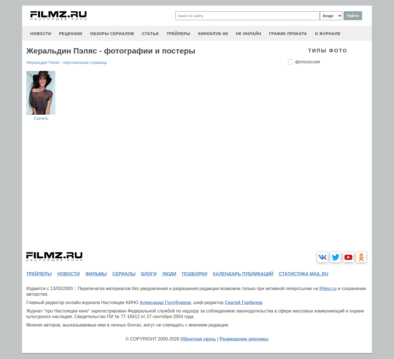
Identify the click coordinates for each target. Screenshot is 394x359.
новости (40, 33)
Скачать (41, 118)
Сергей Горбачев (243, 302)
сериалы (123, 274)
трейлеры (178, 33)
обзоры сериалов (112, 33)
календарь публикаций (243, 274)
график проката (288, 33)
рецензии (70, 33)
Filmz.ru (327, 288)
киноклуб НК (213, 33)
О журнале (328, 33)
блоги (148, 274)
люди (169, 274)
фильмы (96, 274)
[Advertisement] (330, 162)
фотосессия (307, 61)
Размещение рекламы (244, 339)
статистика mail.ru (304, 274)
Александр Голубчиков (165, 302)
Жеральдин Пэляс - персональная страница (66, 62)
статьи (150, 33)
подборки (194, 274)
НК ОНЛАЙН (248, 33)
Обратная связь (198, 339)
